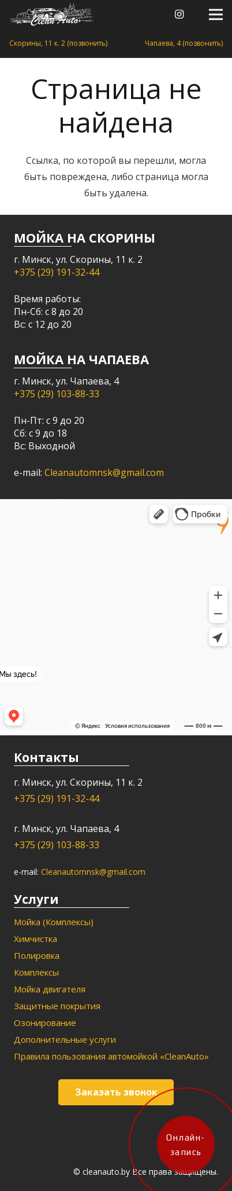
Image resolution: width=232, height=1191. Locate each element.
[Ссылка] (51, 14)
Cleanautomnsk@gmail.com (104, 472)
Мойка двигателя (49, 989)
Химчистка (35, 938)
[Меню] (215, 14)
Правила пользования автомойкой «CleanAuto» (111, 1056)
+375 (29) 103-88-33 (56, 393)
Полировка (36, 955)
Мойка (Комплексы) (53, 922)
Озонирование (45, 1022)
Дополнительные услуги (65, 1039)
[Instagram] (179, 14)
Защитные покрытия (57, 1006)
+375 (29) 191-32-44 (56, 272)
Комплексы (36, 972)
